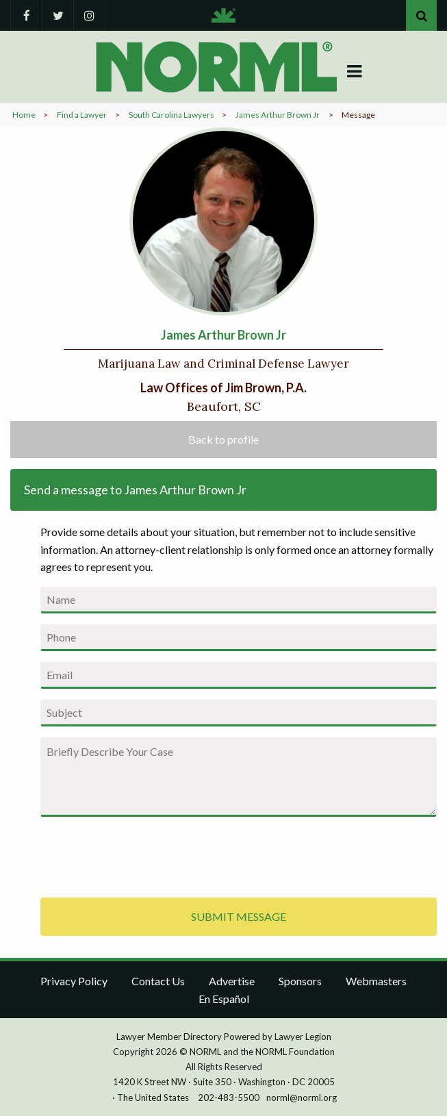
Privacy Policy (73, 980)
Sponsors (300, 980)
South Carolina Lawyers (171, 115)
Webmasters (376, 980)
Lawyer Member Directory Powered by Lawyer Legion (223, 1036)
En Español (224, 998)
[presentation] (144, 854)
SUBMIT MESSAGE (238, 916)
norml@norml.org (301, 1097)
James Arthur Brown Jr (277, 115)
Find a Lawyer (82, 115)
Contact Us (158, 980)
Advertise (232, 980)
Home (24, 115)
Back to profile (223, 439)
